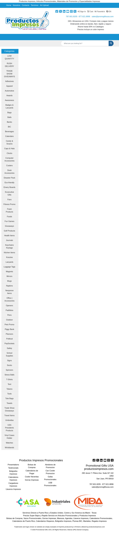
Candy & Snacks (9, 142)
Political (9, 339)
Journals (9, 240)
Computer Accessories (9, 159)
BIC (9, 127)
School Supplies (9, 354)
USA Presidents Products (9, 428)
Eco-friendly (9, 183)
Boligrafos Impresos (13, 472)
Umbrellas (9, 420)
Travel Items (9, 415)
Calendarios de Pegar (32, 472)
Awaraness (9, 100)
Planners (9, 334)
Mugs (9, 281)
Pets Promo (9, 325)
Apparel (9, 86)
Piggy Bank (9, 329)
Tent (9, 384)
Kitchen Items (9, 253)
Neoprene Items (9, 292)
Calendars (9, 136)
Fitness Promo (9, 204)
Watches (9, 443)
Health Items (9, 236)
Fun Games (9, 221)
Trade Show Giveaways (9, 409)
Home (8, 5)
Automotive (9, 91)
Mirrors (9, 276)
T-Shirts (9, 379)
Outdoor (9, 320)
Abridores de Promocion (50, 466)
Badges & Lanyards (9, 106)
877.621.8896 (84, 16)
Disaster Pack (9, 178)
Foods (9, 217)
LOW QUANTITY (9, 57)
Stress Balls (9, 375)
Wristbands (9, 448)
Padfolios (9, 310)
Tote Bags (9, 398)
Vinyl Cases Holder (9, 436)
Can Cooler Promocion (50, 472)
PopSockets (9, 343)
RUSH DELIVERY (9, 64)
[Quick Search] (85, 43)
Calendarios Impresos (13, 478)
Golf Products (9, 231)
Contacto (25, 5)
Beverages (9, 131)
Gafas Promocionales (50, 478)
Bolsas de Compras (32, 466)
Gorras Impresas (32, 480)
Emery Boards (9, 187)
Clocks (9, 153)
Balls (10, 117)
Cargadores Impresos (13, 484)
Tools (9, 394)
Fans (9, 200)
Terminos (34, 5)
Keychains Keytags (9, 246)
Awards (9, 96)
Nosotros (16, 5)
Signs (9, 361)
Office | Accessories (9, 299)
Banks (9, 122)
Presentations (13, 465)
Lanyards (9, 262)
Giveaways (9, 226)
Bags (9, 113)
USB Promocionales (50, 484)
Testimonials (13, 468)
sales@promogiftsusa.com (103, 16)
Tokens (9, 389)
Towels (9, 403)
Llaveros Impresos (13, 489)
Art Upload (44, 5)
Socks (9, 365)
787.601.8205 (71, 16)
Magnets (9, 272)
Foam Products (9, 210)
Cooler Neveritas (32, 477)
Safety (9, 348)
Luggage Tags (9, 267)
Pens (9, 315)
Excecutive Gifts (9, 193)
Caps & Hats (9, 149)
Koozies (9, 257)
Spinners (9, 370)
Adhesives (9, 81)
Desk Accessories (9, 171)
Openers (9, 306)
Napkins (9, 286)
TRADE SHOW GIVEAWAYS (9, 74)
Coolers (9, 166)
